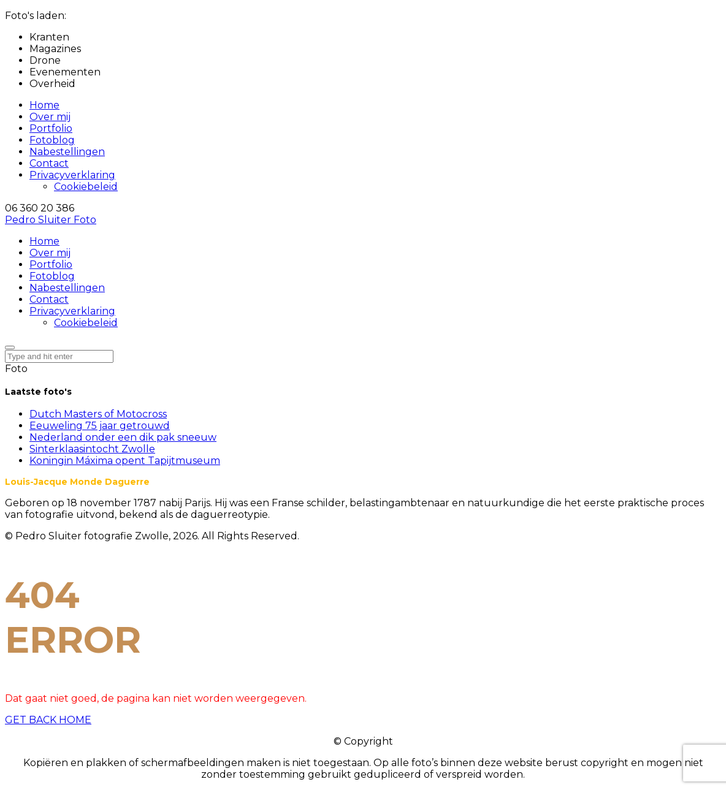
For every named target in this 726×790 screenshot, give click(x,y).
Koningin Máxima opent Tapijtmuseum (124, 460)
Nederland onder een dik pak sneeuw (122, 437)
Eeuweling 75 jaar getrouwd (99, 425)
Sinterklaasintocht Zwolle (92, 449)
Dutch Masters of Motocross (98, 414)
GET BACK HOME (48, 720)
